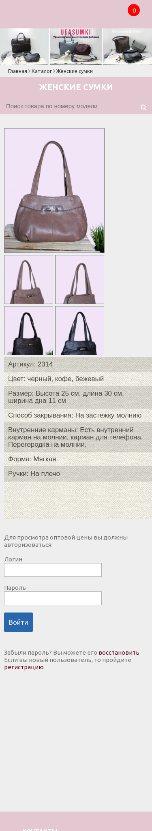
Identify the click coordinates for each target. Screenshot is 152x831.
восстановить (118, 652)
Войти (18, 622)
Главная (17, 71)
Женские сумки (74, 71)
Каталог (42, 71)
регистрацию (24, 667)
